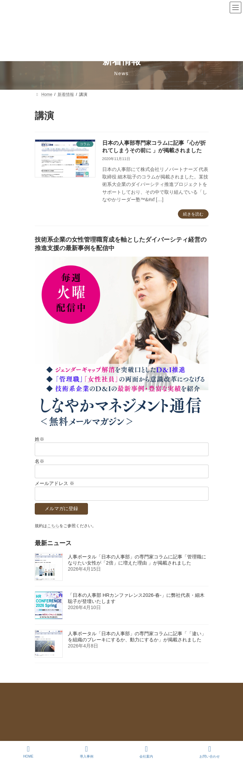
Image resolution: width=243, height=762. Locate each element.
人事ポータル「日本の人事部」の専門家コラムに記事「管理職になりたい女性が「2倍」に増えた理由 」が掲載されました (137, 560)
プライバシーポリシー (55, 689)
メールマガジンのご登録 (57, 714)
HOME (28, 751)
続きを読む (193, 214)
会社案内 (146, 751)
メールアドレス (54, 483)
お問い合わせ (47, 701)
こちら (53, 525)
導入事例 (86, 751)
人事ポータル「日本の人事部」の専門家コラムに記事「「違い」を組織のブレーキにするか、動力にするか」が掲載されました (137, 636)
